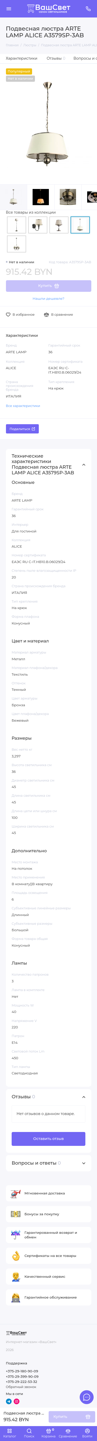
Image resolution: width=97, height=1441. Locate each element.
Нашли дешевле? (48, 298)
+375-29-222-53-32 (21, 1382)
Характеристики (22, 58)
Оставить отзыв (48, 1138)
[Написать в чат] (87, 1397)
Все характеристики (23, 406)
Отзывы (56, 58)
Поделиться (22, 429)
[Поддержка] (88, 8)
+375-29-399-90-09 (22, 1376)
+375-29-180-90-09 (22, 1371)
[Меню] (9, 8)
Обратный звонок (21, 1387)
